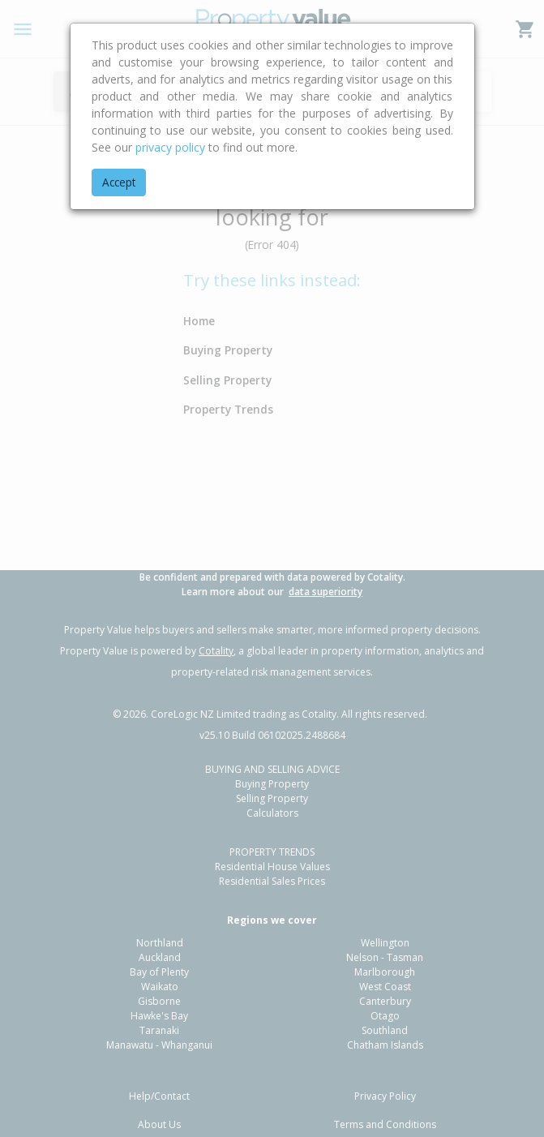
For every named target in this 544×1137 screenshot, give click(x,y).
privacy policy (170, 147)
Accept (118, 182)
